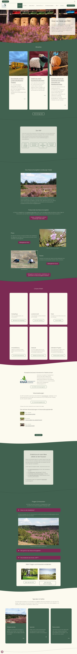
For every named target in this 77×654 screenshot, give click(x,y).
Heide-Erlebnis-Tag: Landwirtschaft (33, 420)
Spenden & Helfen (71, 5)
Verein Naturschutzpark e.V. (58, 25)
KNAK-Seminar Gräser (30, 414)
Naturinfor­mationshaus (34, 475)
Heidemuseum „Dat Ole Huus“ (35, 472)
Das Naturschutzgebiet (50, 5)
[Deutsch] (61, 5)
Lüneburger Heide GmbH (31, 212)
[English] (62, 5)
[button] (38, 114)
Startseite (20, 5)
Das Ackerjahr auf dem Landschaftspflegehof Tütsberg (17, 80)
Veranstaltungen (45, 395)
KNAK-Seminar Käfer (30, 425)
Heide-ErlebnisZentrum (34, 469)
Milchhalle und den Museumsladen (36, 473)
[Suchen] (74, 1)
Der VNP (25, 5)
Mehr (57, 5)
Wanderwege (44, 479)
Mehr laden (38, 435)
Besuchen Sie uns (40, 5)
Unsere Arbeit (32, 5)
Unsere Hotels (5, 1)
